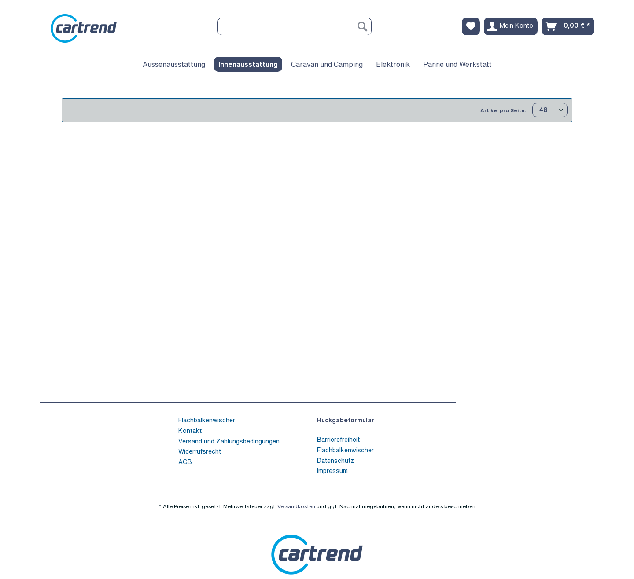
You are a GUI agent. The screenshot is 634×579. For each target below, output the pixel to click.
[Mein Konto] (511, 26)
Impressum (332, 470)
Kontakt (190, 430)
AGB (185, 461)
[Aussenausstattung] (174, 64)
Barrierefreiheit (338, 439)
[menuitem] (294, 31)
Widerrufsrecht (199, 451)
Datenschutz (335, 460)
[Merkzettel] (471, 26)
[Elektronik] (393, 64)
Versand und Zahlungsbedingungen (229, 441)
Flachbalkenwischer (206, 420)
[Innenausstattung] (248, 64)
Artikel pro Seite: (503, 110)
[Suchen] (362, 26)
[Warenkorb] (568, 26)
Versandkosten (296, 506)
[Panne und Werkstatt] (457, 64)
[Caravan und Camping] (327, 64)
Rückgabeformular (345, 420)
